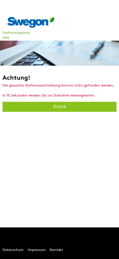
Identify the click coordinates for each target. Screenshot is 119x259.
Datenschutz (13, 250)
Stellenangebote (16, 33)
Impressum (37, 250)
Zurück (59, 107)
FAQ (6, 38)
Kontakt (56, 250)
